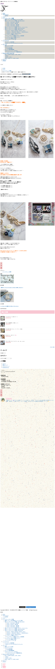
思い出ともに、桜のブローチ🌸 (11, 335)
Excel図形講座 (9, 48)
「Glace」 (7, 55)
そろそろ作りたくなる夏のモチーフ (12, 316)
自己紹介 (6, 15)
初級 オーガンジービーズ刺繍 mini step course (14, 20)
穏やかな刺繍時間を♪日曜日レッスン (12, 322)
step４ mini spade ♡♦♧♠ (13, 25)
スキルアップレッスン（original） (11, 50)
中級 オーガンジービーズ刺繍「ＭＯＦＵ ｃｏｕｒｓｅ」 (16, 27)
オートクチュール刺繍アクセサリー (11, 34)
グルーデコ (5, 645)
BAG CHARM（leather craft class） (13, 54)
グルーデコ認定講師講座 (9, 49)
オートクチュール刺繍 (26, 74)
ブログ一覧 (52, 347)
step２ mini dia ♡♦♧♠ (12, 23)
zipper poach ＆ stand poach (12, 58)
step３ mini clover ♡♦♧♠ (13, 24)
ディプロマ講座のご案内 (11, 38)
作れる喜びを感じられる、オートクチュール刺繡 (14, 329)
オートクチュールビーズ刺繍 (8, 619)
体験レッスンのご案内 (9, 45)
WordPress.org (6, 367)
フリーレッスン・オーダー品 (10, 39)
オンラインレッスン (8, 47)
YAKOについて (5, 615)
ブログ (4, 618)
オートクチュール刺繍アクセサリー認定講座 (15, 35)
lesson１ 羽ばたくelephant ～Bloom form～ (16, 30)
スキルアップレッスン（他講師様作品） (14, 51)
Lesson (4, 663)
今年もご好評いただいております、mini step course (15, 341)
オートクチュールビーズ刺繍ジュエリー (12, 37)
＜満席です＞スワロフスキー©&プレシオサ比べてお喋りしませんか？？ (11, 287)
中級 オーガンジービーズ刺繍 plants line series (15, 28)
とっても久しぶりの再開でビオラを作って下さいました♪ (9, 306)
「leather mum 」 (8, 56)
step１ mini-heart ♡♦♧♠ (13, 22)
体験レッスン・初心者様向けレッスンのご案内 (14, 19)
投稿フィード (5, 365)
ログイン (4, 363)
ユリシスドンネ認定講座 (9, 42)
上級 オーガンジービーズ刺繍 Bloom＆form (14, 29)
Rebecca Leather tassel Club (8, 654)
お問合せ (2, 3)
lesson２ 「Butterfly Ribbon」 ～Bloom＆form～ (17, 32)
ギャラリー (5, 660)
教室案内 (4, 666)
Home (4, 614)
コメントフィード (6, 366)
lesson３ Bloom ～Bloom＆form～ (14, 33)
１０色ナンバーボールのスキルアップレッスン (14, 43)
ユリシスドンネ (6, 641)
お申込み (4, 661)
